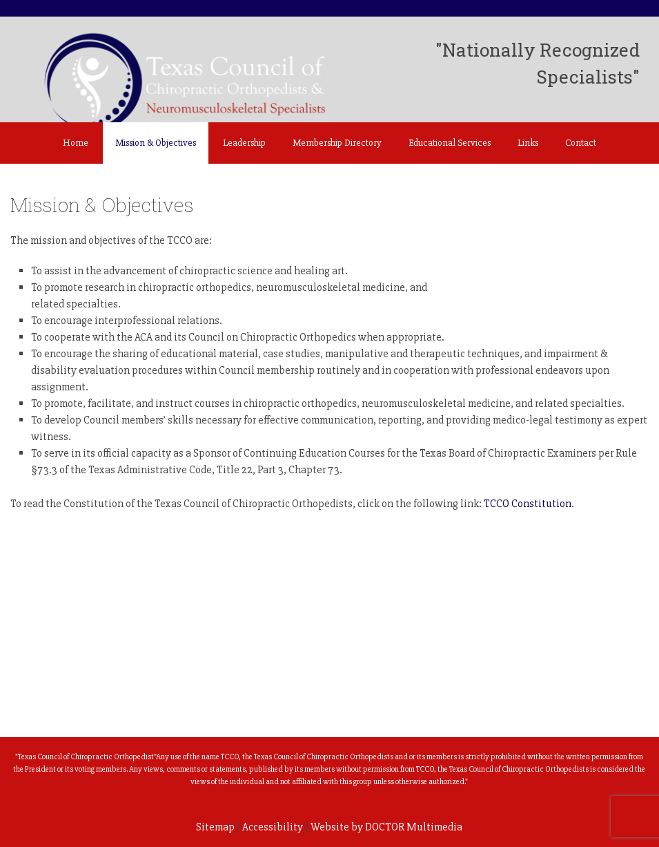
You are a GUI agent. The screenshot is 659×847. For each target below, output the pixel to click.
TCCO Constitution (527, 504)
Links (528, 143)
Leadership (244, 143)
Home (75, 143)
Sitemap (215, 827)
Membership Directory (337, 143)
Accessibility (272, 827)
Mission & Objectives (155, 143)
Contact (580, 143)
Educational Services (450, 143)
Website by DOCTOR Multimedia (386, 827)
